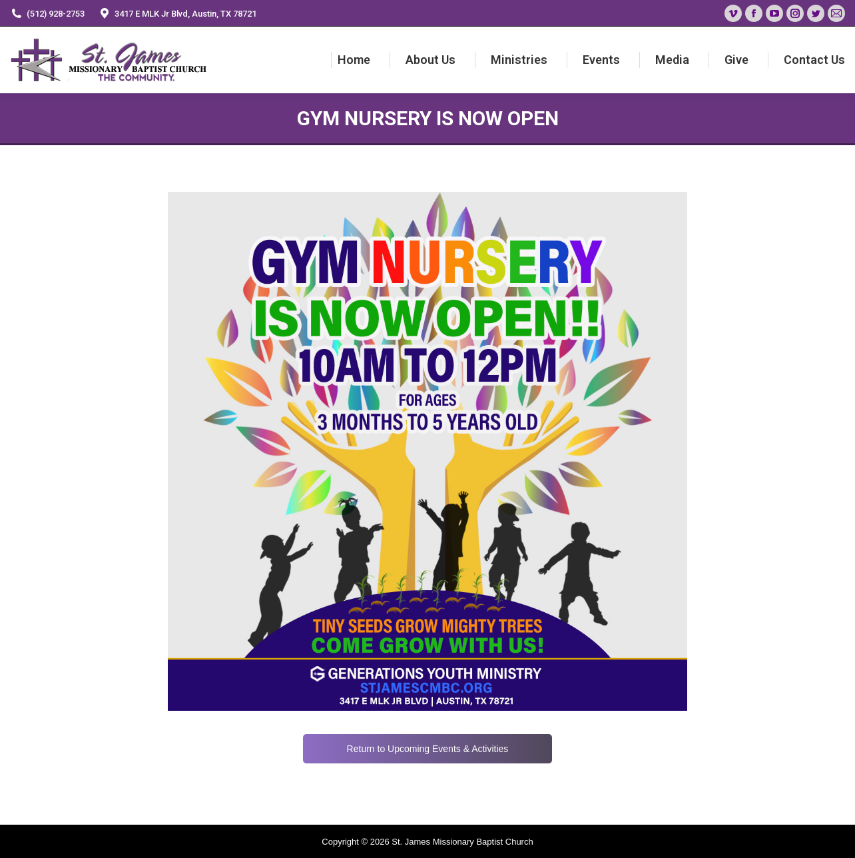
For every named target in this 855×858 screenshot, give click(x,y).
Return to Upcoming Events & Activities (428, 748)
